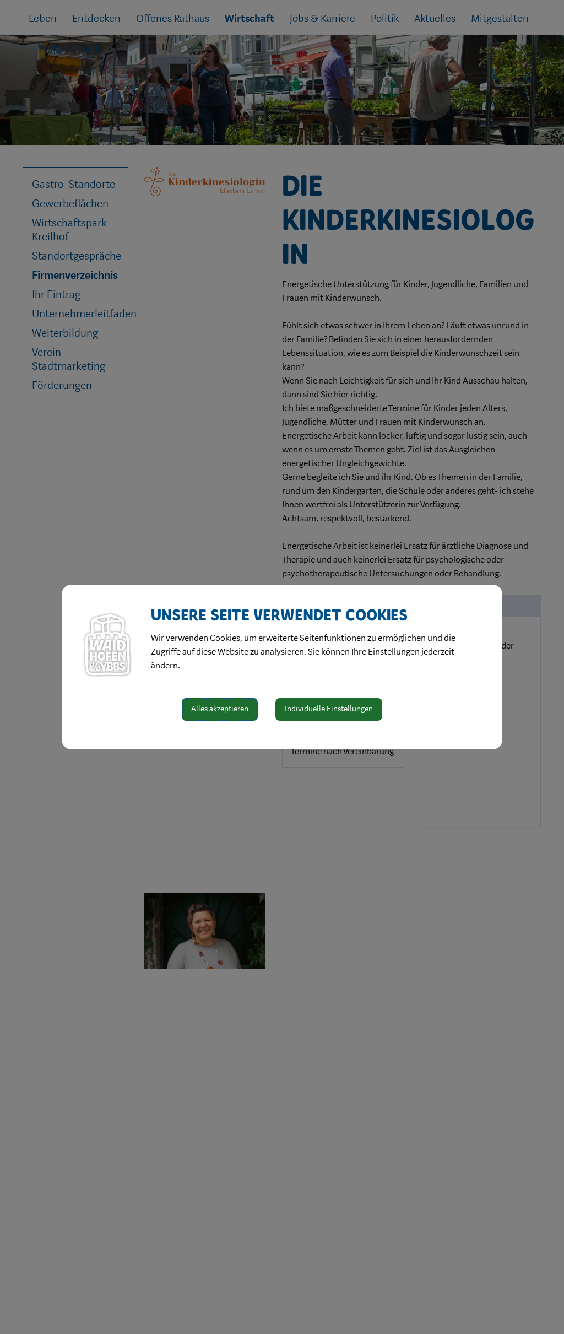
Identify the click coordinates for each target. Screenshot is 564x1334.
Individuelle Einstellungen (329, 709)
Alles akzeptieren (219, 709)
